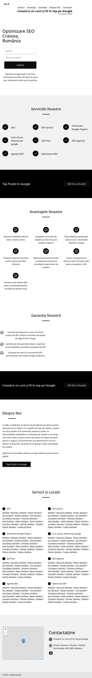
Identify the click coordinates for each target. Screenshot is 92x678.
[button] (23, 640)
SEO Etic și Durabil (76, 183)
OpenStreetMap (38, 659)
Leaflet (27, 659)
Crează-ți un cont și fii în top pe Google (70, 639)
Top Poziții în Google (16, 464)
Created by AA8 (15, 675)
